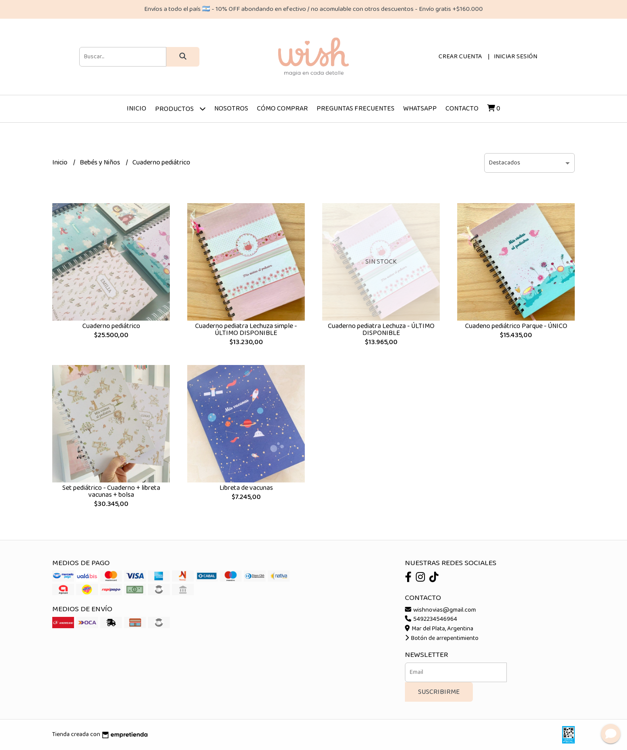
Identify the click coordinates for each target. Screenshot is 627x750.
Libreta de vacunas (246, 487)
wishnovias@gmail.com (440, 610)
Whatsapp (420, 108)
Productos (180, 108)
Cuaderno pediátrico (111, 326)
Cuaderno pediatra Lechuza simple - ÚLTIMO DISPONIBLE (246, 329)
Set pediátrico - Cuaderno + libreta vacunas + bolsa (111, 491)
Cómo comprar (282, 108)
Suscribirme (439, 691)
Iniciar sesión (515, 56)
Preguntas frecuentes (355, 108)
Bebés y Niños (100, 162)
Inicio (136, 108)
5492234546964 (431, 619)
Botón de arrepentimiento (442, 638)
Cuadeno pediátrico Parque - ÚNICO (516, 326)
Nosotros (231, 108)
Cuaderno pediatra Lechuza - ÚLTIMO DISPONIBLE (381, 329)
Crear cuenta (460, 56)
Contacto (462, 108)
